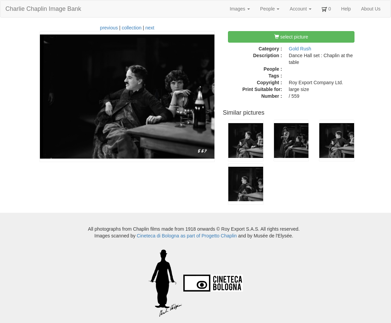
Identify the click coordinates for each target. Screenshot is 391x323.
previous (109, 27)
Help (346, 8)
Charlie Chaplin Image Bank (43, 8)
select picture (291, 37)
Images (240, 8)
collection (131, 27)
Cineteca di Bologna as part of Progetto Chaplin (187, 235)
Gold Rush (300, 48)
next (149, 27)
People (269, 8)
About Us (371, 8)
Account (300, 8)
